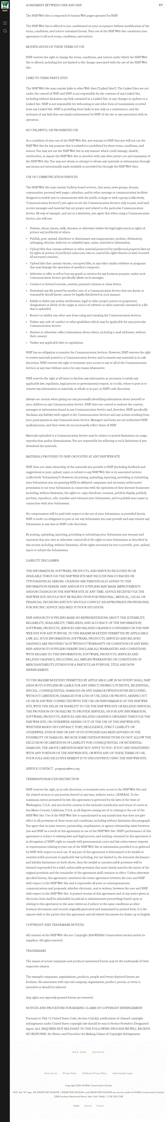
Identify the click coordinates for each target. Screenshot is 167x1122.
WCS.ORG (79, 1052)
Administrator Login (123, 1073)
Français (100, 1105)
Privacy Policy (69, 1073)
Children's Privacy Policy (94, 1073)
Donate (98, 1052)
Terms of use (50, 1073)
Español (88, 1105)
